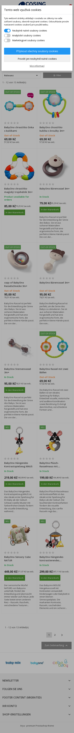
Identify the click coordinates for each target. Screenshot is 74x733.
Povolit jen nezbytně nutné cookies (37, 58)
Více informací (37, 65)
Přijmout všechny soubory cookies (37, 51)
